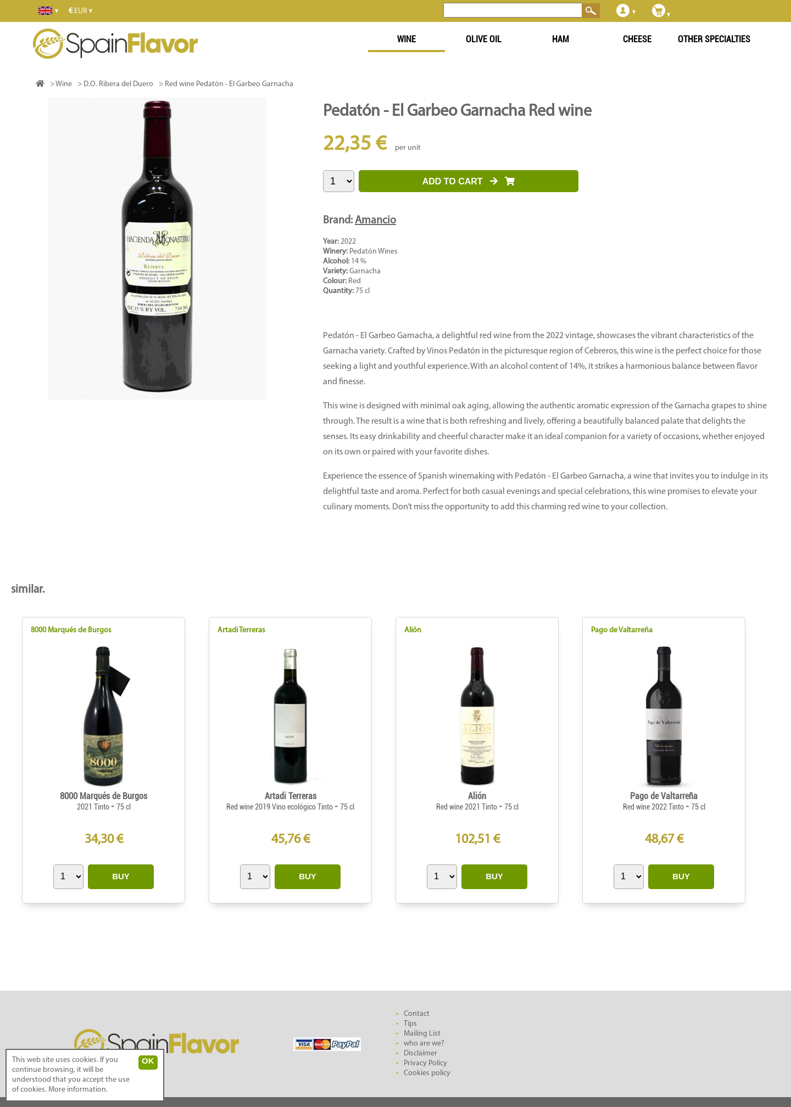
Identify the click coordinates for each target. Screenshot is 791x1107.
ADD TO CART (468, 181)
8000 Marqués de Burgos (71, 630)
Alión (412, 630)
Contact (417, 1014)
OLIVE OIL (484, 39)
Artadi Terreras (241, 630)
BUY (121, 876)
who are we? (424, 1043)
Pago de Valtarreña (622, 630)
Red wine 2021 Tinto (467, 806)
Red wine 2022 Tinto (654, 806)
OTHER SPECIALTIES (714, 39)
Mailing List (422, 1034)
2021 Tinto (94, 806)
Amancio (375, 220)
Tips (410, 1024)
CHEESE (637, 39)
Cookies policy (427, 1073)
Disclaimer (420, 1053)
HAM (560, 39)
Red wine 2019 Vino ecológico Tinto (280, 806)
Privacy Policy (425, 1063)
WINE (406, 39)
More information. (78, 1090)
